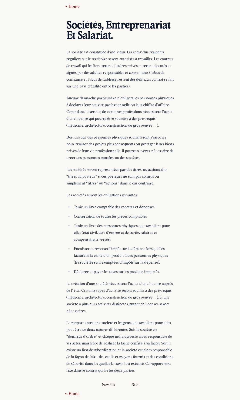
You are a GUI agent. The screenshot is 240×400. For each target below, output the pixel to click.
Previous (108, 385)
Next (135, 385)
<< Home (72, 6)
